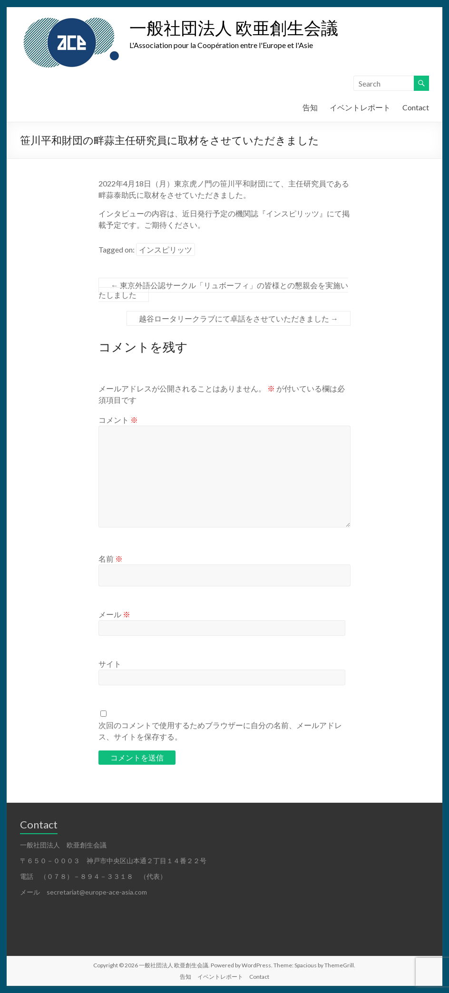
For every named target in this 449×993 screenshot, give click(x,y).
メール (114, 614)
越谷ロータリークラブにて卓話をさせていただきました (238, 318)
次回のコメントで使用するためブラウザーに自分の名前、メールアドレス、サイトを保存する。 (220, 730)
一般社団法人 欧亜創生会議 (233, 27)
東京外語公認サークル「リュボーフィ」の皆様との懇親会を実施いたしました (223, 290)
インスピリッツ (165, 249)
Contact (415, 107)
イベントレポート (360, 107)
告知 (310, 107)
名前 (110, 558)
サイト (109, 663)
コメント (118, 419)
